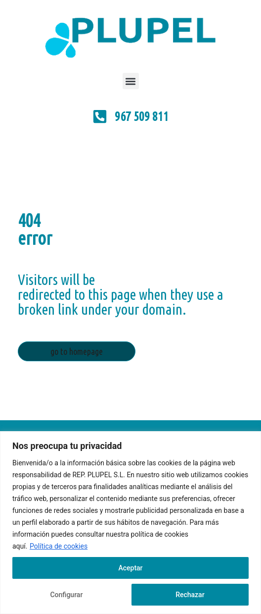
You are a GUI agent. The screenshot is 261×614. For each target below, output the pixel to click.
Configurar (66, 595)
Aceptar (130, 568)
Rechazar (189, 595)
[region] (130, 522)
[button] (131, 81)
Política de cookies (58, 546)
